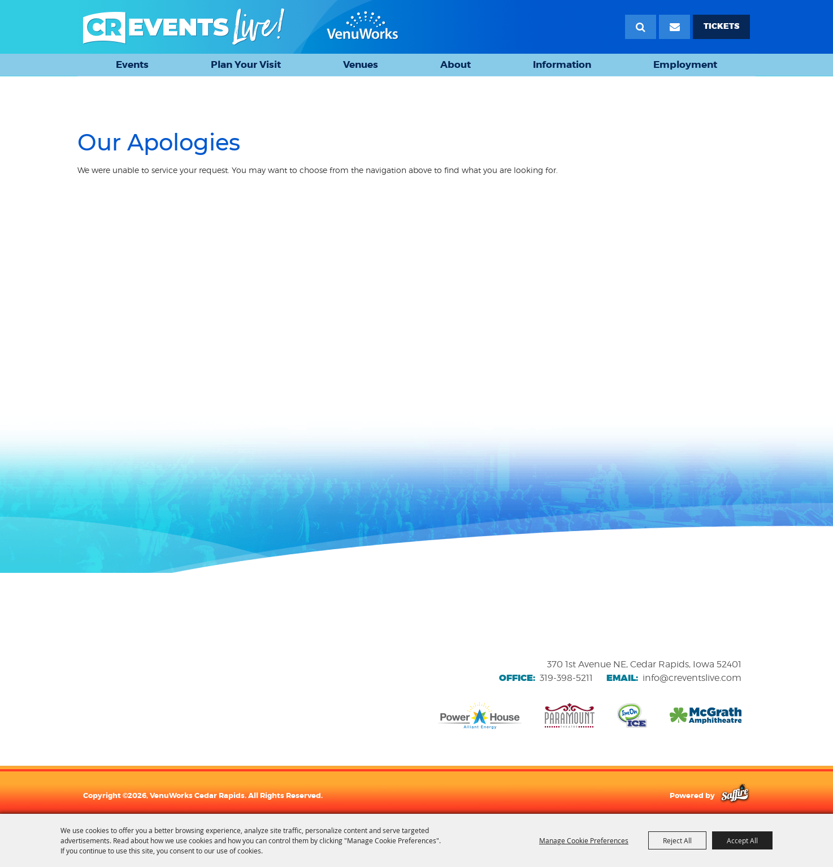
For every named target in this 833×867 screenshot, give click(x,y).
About (455, 64)
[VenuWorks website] (160, 669)
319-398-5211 (566, 677)
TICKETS (721, 26)
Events (132, 64)
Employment (685, 64)
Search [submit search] (640, 27)
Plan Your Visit (246, 64)
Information (562, 64)
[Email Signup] (674, 27)
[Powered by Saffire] (735, 795)
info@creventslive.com (692, 677)
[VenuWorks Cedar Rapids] (240, 26)
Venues (360, 64)
